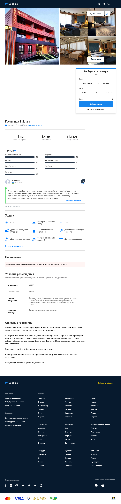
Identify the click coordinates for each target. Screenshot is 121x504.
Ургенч (41, 409)
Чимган (94, 409)
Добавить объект (105, 383)
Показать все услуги (14, 246)
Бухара (41, 402)
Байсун (94, 428)
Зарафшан (42, 424)
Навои (93, 402)
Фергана (68, 406)
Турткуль (42, 454)
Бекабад (41, 443)
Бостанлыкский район (100, 424)
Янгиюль (68, 462)
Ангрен (94, 436)
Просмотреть (96, 59)
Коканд (68, 409)
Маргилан (69, 424)
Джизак (94, 406)
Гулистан (95, 413)
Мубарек (68, 451)
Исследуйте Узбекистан (15, 422)
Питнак (68, 458)
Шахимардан (96, 466)
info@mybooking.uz (13, 398)
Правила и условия (13, 425)
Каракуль (69, 466)
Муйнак (94, 454)
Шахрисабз (69, 398)
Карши (41, 417)
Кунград (68, 432)
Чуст (67, 428)
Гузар (93, 458)
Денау (40, 439)
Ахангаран (95, 432)
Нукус (93, 398)
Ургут (93, 439)
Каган (40, 462)
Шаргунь (68, 436)
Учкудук (41, 451)
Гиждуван (42, 436)
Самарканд (43, 406)
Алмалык (95, 451)
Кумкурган (95, 462)
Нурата (41, 432)
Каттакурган (70, 443)
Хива (40, 413)
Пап (39, 458)
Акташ (41, 466)
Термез (68, 402)
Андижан (68, 417)
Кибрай (68, 454)
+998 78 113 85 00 (12, 405)
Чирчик (94, 417)
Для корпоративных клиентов (18, 418)
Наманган (69, 413)
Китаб (67, 439)
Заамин (41, 428)
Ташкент (42, 398)
